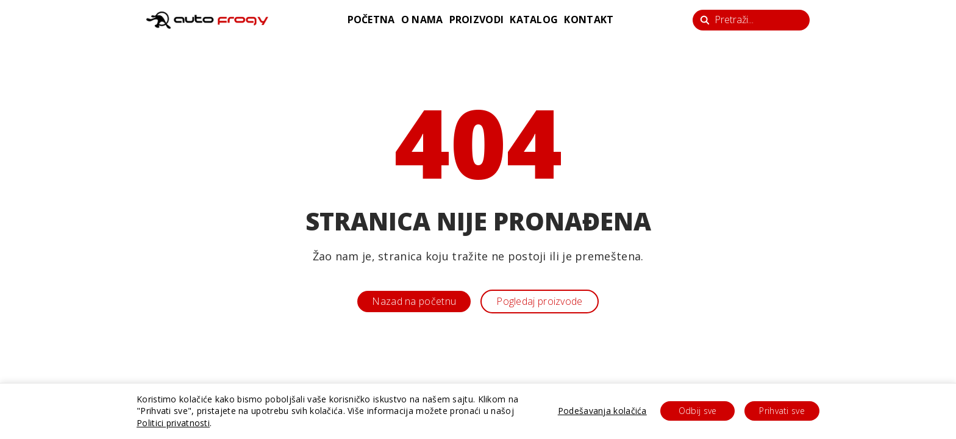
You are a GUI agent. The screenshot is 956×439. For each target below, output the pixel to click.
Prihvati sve (782, 410)
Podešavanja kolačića (602, 410)
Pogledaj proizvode (539, 301)
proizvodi (476, 19)
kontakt (588, 19)
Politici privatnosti (173, 423)
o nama (422, 19)
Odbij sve (698, 410)
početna (371, 19)
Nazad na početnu (414, 301)
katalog (534, 19)
